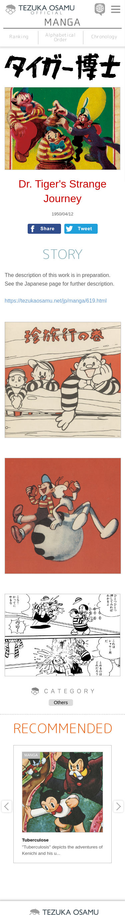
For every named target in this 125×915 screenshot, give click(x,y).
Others (61, 702)
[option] (62, 804)
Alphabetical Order (60, 37)
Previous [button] (7, 806)
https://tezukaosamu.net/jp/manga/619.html (56, 301)
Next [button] (118, 806)
